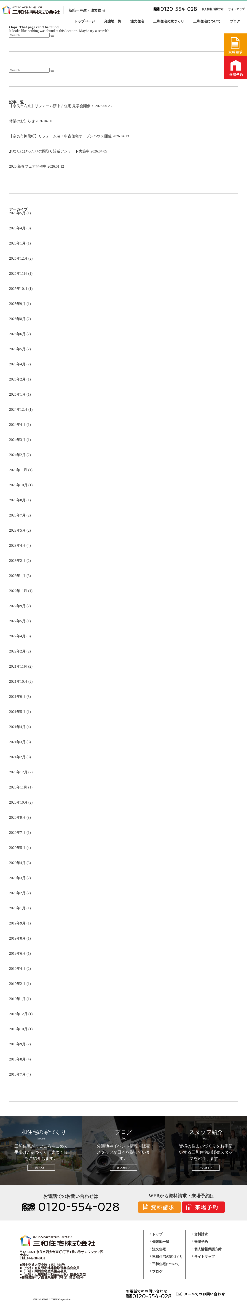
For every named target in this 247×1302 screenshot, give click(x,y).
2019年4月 (17, 968)
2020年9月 (17, 817)
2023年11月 (18, 470)
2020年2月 (17, 893)
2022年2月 (17, 651)
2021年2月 (17, 757)
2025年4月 (17, 364)
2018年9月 (17, 1044)
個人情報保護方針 (212, 9)
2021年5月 (17, 712)
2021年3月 (17, 742)
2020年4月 (17, 863)
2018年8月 (17, 1059)
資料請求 (201, 1234)
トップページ (84, 21)
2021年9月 (17, 697)
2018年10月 (18, 1029)
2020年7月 (17, 832)
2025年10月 (18, 289)
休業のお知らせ (22, 121)
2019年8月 (17, 938)
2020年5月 (17, 848)
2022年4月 (17, 636)
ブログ (235, 21)
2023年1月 (17, 576)
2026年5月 (17, 213)
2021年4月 (17, 727)
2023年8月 (17, 500)
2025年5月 (17, 349)
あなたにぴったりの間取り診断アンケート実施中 (49, 151)
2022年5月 (17, 621)
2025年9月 (17, 304)
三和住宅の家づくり (168, 21)
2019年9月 (17, 923)
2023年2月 (17, 561)
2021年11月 (18, 666)
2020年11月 (18, 787)
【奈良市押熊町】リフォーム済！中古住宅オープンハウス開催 (60, 136)
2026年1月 (17, 243)
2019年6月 (17, 953)
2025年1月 (17, 394)
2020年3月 (17, 878)
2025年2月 (17, 379)
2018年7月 (17, 1074)
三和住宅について (207, 21)
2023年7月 (17, 515)
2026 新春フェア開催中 (28, 166)
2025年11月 (18, 273)
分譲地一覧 (112, 21)
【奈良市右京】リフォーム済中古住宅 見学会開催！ (51, 106)
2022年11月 (18, 591)
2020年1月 (17, 908)
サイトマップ (236, 9)
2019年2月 (17, 984)
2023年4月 (17, 545)
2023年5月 (17, 530)
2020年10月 (18, 802)
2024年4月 (17, 425)
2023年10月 (18, 485)
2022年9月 (17, 606)
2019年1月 (17, 999)
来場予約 (201, 1242)
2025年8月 (17, 319)
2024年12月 (18, 409)
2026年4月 (17, 228)
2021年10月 (18, 681)
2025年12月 (18, 258)
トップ (157, 1234)
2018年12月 (18, 1014)
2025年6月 (17, 334)
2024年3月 (17, 440)
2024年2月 (17, 455)
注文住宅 (137, 21)
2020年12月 (18, 772)
